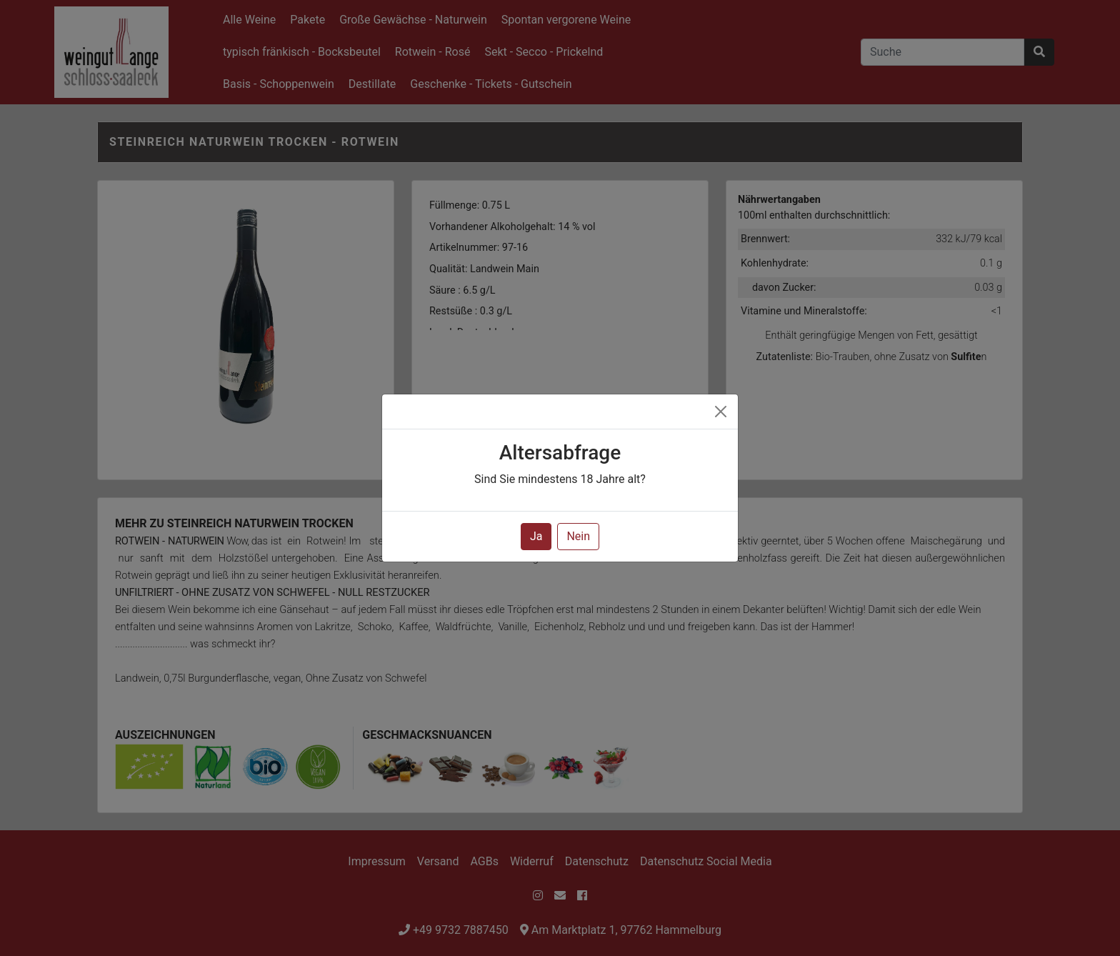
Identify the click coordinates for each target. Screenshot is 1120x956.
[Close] (720, 411)
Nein (578, 536)
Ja (536, 536)
